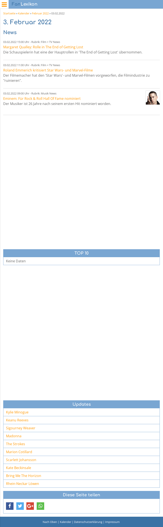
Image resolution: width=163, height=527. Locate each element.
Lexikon (25, 4)
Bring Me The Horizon (23, 475)
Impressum (112, 522)
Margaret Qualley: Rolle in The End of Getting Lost (43, 47)
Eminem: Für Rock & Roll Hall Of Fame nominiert (42, 98)
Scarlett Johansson (21, 459)
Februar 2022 (40, 13)
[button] (10, 506)
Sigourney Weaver (20, 428)
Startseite (9, 13)
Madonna (13, 436)
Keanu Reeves (17, 420)
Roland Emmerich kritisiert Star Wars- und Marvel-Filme (48, 70)
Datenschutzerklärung (88, 522)
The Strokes (15, 444)
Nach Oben (50, 522)
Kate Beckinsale (18, 467)
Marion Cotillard (19, 452)
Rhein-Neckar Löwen (22, 483)
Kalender (23, 13)
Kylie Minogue (17, 412)
